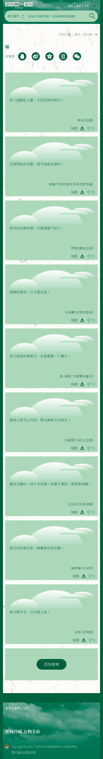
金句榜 (87, 34)
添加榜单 (51, 664)
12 (93, 512)
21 (93, 128)
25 (93, 192)
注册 (86, 5)
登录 (70, 5)
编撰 (78, 5)
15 (93, 320)
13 (93, 384)
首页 (77, 34)
